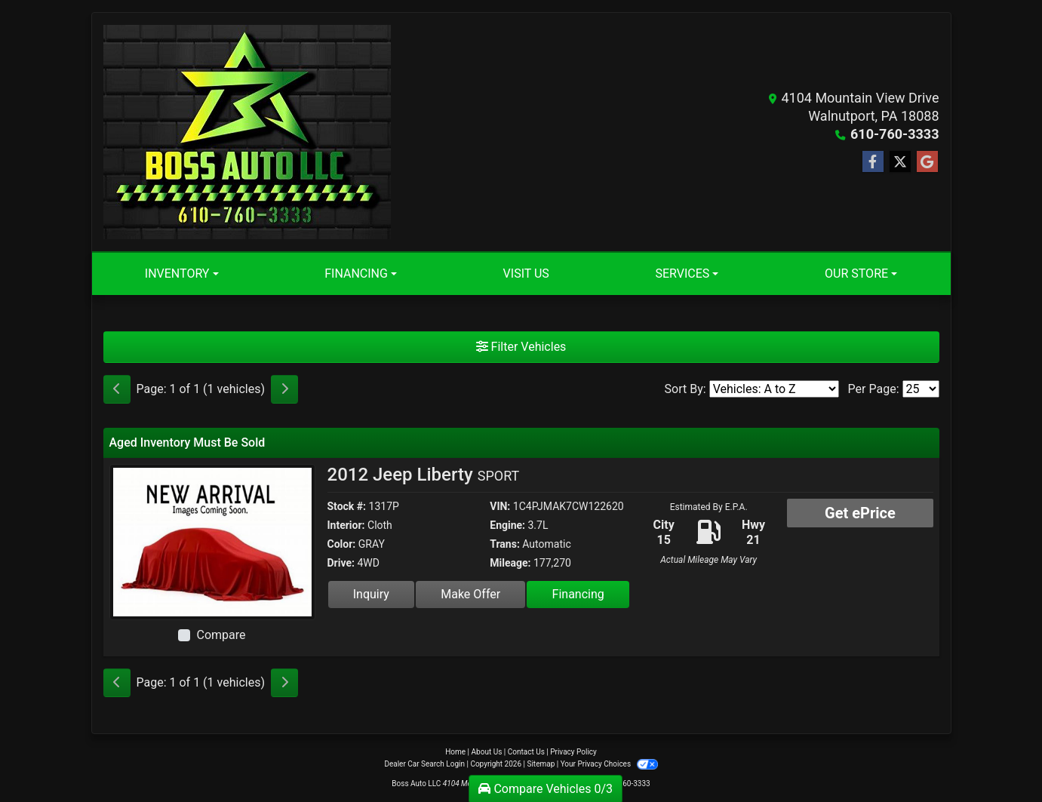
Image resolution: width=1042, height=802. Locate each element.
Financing (578, 594)
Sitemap (541, 764)
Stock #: (347, 506)
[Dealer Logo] (247, 132)
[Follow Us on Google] (927, 162)
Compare (220, 635)
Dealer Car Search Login (424, 764)
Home (455, 752)
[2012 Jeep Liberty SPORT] (212, 541)
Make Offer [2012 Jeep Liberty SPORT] (470, 594)
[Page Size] (920, 389)
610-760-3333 (894, 134)
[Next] (284, 389)
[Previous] (117, 389)
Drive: (341, 563)
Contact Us (526, 752)
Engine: (507, 525)
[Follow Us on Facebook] (873, 162)
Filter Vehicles (521, 347)
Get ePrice (860, 513)
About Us (487, 752)
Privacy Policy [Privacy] (573, 752)
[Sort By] (774, 389)
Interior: (346, 525)
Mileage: (510, 563)
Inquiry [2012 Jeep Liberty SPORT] (371, 594)
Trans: (505, 544)
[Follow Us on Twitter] (900, 162)
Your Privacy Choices (609, 764)
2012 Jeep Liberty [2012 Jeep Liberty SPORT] (423, 474)
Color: (341, 544)
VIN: (500, 506)
